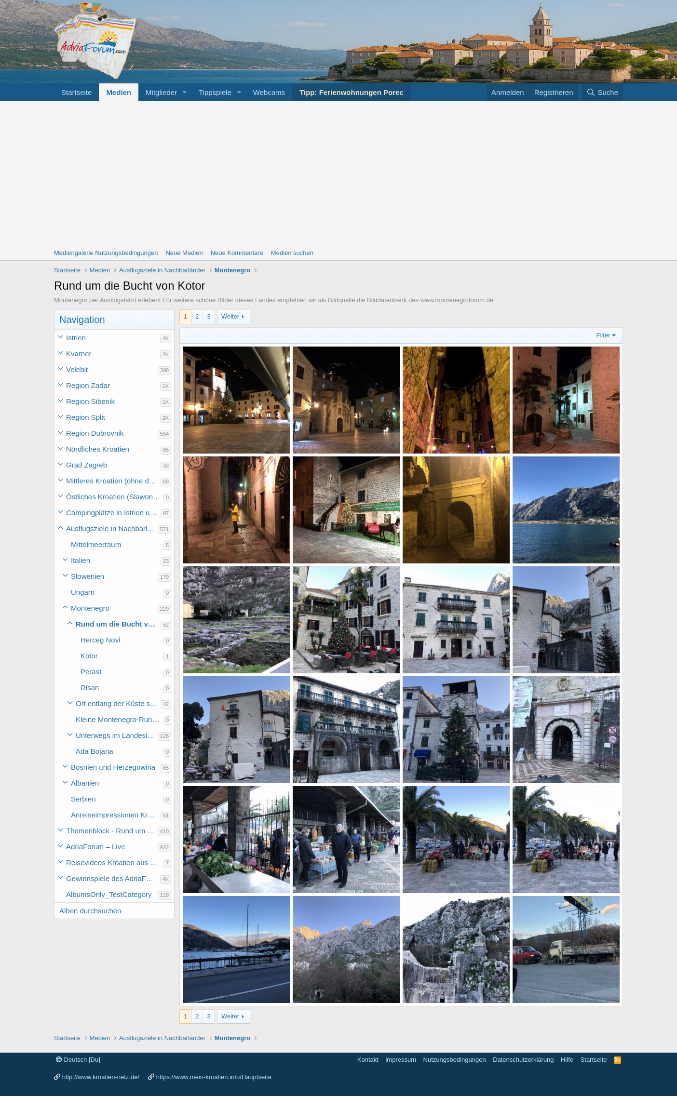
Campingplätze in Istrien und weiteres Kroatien (113, 512)
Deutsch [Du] (78, 1059)
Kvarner (79, 353)
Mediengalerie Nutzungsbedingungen (106, 252)
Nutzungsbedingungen (454, 1059)
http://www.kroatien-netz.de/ (100, 1077)
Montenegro (90, 608)
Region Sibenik (90, 401)
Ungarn (83, 592)
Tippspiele (215, 92)
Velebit (77, 369)
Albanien (85, 783)
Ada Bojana (94, 751)
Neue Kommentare (237, 252)
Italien (80, 560)
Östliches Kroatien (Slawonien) (114, 497)
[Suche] (602, 92)
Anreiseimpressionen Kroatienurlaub (116, 815)
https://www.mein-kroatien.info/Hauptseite (213, 1077)
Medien (118, 92)
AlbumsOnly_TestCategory (109, 894)
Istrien (76, 338)
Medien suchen (292, 252)
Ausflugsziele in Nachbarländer (112, 528)
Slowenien (87, 576)
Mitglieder (161, 92)
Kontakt (368, 1059)
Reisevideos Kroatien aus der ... (114, 862)
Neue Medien (184, 252)
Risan (90, 687)
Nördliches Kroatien (97, 449)
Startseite (76, 92)
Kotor (89, 656)
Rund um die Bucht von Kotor (118, 624)
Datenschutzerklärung (523, 1059)
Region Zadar (88, 385)
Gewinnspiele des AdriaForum (113, 878)
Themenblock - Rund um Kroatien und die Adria (112, 831)
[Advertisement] (338, 173)
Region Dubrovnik (94, 433)
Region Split (85, 417)
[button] (184, 92)
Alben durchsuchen (90, 911)
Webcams (269, 92)
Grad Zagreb (86, 465)
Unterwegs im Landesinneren (117, 735)
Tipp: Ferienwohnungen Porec (351, 92)
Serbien (83, 799)
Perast (91, 672)
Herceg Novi (101, 640)
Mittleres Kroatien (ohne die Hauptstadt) (113, 481)
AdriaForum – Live (95, 846)
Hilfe (567, 1059)
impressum (400, 1059)
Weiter (230, 316)
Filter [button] (603, 335)
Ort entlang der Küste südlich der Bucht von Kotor (118, 703)
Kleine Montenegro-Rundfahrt (119, 719)
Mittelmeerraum (96, 544)
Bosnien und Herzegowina (113, 767)
